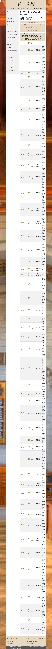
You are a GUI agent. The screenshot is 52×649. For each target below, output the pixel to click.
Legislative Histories (12, 34)
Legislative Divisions (12, 31)
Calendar (9, 24)
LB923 (22, 222)
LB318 (22, 269)
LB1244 (22, 165)
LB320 (22, 145)
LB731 (22, 584)
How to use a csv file (32, 28)
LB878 (22, 524)
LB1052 (22, 63)
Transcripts (9, 54)
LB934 (22, 412)
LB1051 (22, 539)
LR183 (22, 298)
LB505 (22, 401)
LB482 (22, 235)
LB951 (22, 274)
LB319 (22, 109)
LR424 (22, 393)
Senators (12, 47)
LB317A (22, 73)
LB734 (22, 459)
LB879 (22, 504)
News (8, 41)
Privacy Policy (10, 641)
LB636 (22, 262)
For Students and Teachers (11, 70)
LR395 (22, 368)
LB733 (22, 568)
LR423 (22, 284)
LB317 (22, 474)
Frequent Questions (12, 638)
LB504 (22, 87)
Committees (12, 28)
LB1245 (22, 120)
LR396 (22, 349)
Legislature (12, 18)
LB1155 (22, 513)
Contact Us (10, 643)
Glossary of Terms (32, 641)
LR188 (22, 310)
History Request (11, 37)
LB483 (22, 484)
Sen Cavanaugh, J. (31, 49)
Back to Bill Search (33, 22)
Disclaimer (30, 643)
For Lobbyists (10, 67)
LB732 (22, 440)
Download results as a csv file (33, 25)
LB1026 (22, 50)
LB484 (22, 493)
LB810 (22, 209)
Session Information (12, 50)
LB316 (22, 154)
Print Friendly (32, 30)
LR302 (22, 597)
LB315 (22, 101)
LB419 (22, 628)
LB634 (22, 447)
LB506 (22, 177)
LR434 (22, 249)
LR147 (22, 385)
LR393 (22, 336)
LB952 (22, 552)
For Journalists (10, 63)
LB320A (22, 77)
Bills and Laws (12, 21)
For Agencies (10, 57)
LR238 (22, 610)
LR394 (22, 327)
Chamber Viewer (12, 15)
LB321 (22, 428)
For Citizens (10, 60)
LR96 (22, 620)
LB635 (22, 134)
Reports (12, 44)
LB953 (22, 193)
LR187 (22, 319)
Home (9, 11)
